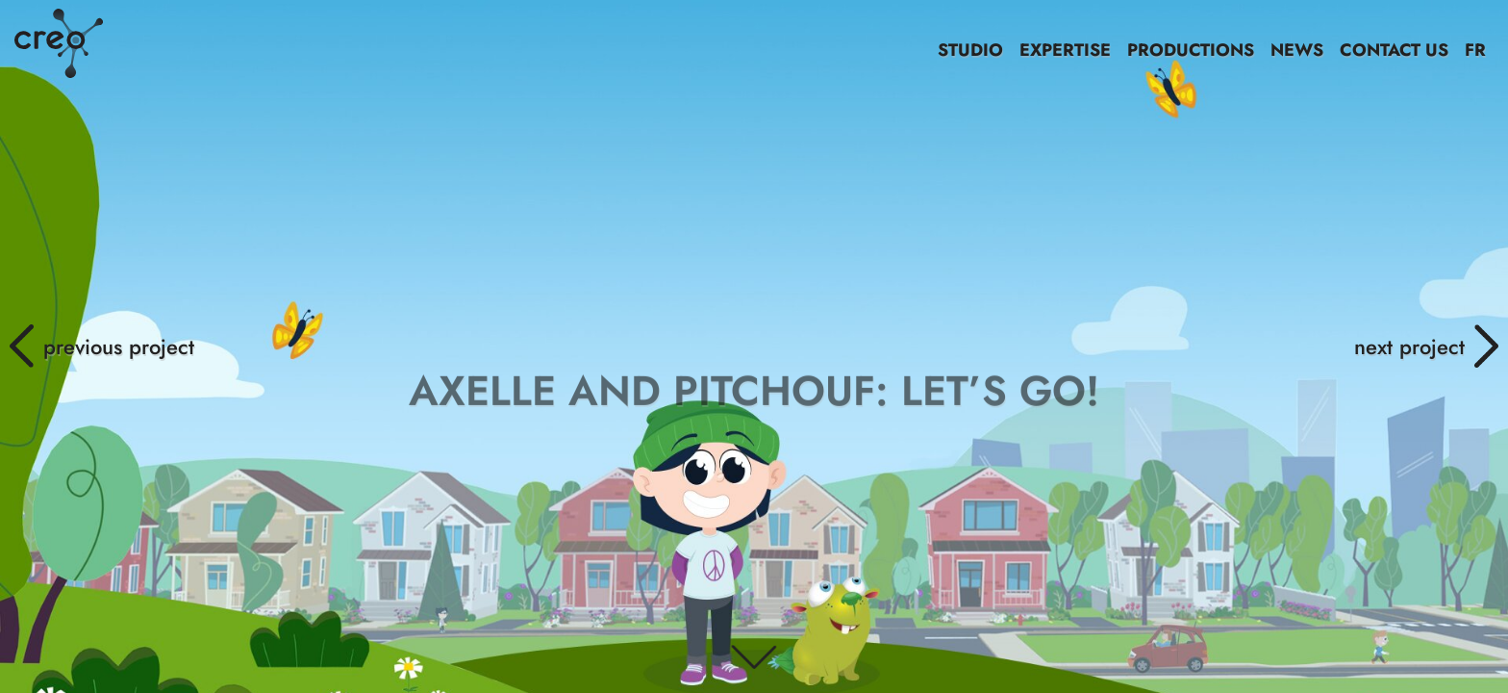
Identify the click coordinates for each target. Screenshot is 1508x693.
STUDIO (970, 50)
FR (1475, 50)
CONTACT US (1394, 50)
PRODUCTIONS (1190, 50)
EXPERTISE (1065, 50)
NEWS (1296, 50)
